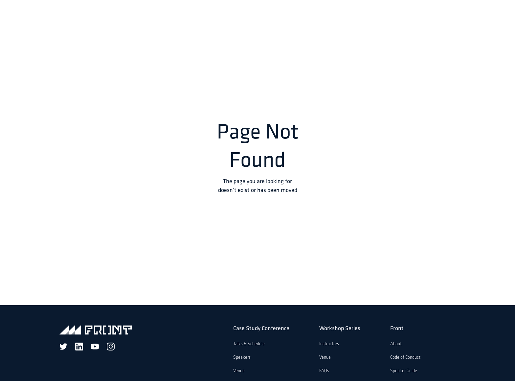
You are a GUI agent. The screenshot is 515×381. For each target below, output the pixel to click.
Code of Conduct (405, 357)
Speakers (242, 357)
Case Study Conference (261, 329)
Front (397, 329)
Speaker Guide (403, 371)
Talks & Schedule (249, 344)
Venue (239, 371)
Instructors (329, 344)
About (396, 344)
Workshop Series (339, 329)
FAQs (324, 371)
